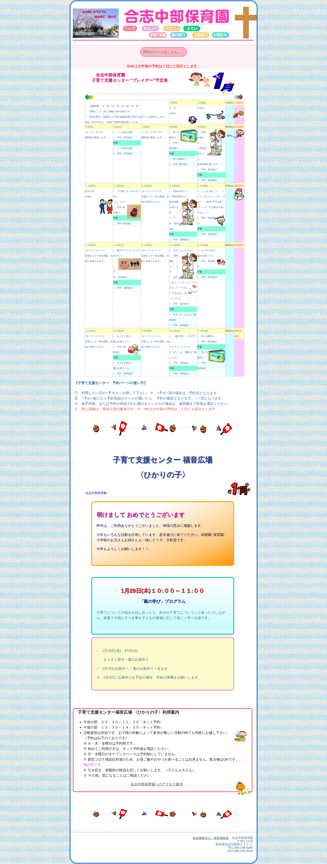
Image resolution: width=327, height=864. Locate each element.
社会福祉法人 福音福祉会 (211, 838)
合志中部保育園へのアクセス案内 (157, 784)
